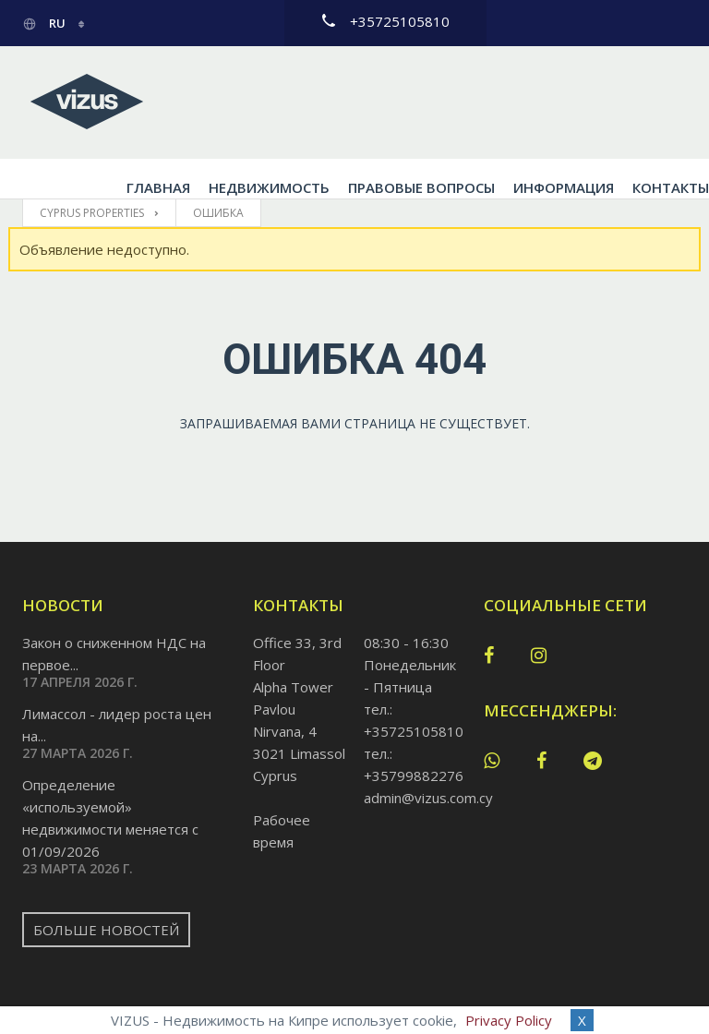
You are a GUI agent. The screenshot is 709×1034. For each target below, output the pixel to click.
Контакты (208, 127)
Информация (607, 102)
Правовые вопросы (464, 102)
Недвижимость (312, 102)
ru (45, 23)
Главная (202, 102)
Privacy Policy (508, 1020)
